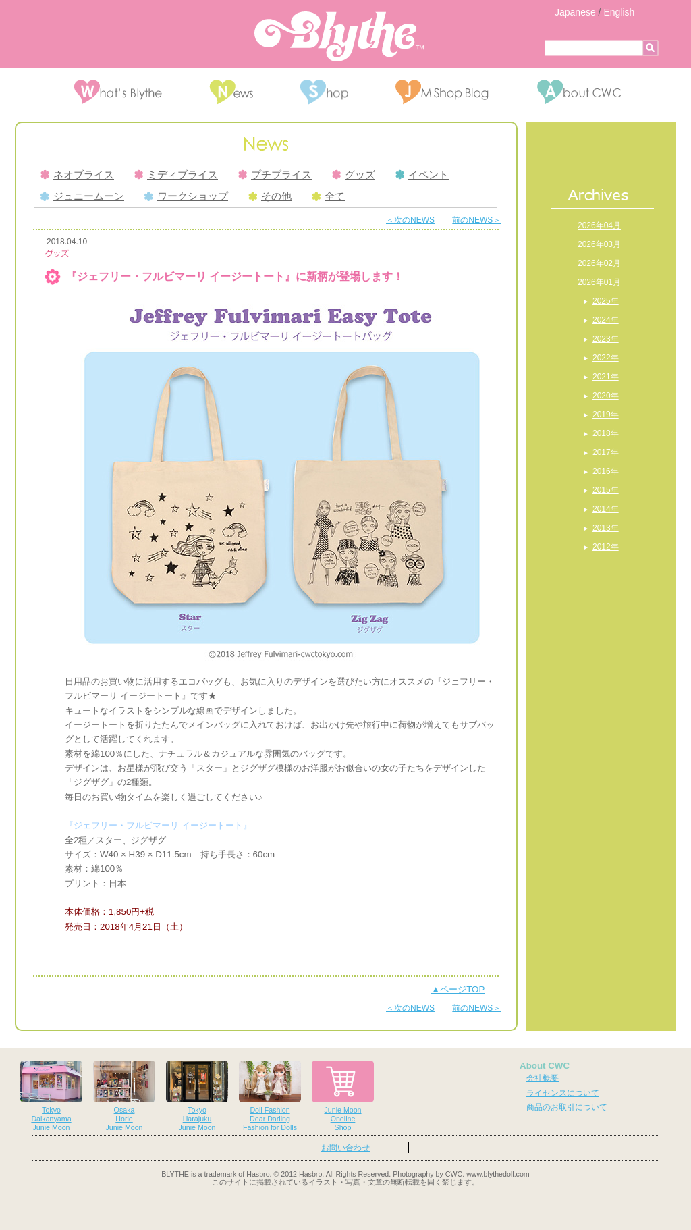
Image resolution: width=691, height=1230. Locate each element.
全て (328, 196)
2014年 (605, 509)
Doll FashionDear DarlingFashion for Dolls (270, 1096)
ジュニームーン (82, 196)
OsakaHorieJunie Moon (124, 1096)
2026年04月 (599, 225)
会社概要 (542, 1078)
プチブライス (275, 174)
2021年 (605, 376)
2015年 (605, 490)
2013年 (605, 528)
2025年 (605, 301)
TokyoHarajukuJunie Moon (197, 1096)
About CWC (545, 1066)
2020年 (605, 395)
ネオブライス (77, 174)
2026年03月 (599, 244)
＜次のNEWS (410, 220)
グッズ (353, 174)
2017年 (605, 452)
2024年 (605, 320)
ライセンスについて (562, 1093)
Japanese (575, 12)
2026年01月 (599, 282)
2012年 (605, 547)
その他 (270, 196)
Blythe (339, 36)
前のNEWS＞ (476, 220)
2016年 (605, 471)
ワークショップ (186, 196)
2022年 (605, 358)
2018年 (605, 433)
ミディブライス (176, 174)
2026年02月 (599, 263)
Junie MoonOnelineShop (343, 1096)
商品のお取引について (566, 1107)
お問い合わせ (345, 1147)
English (618, 12)
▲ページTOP (458, 989)
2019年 (605, 414)
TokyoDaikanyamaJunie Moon (51, 1096)
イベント (422, 174)
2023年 (605, 339)
